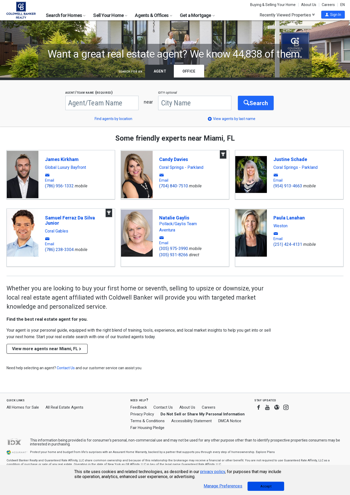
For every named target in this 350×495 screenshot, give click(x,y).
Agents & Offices (153, 15)
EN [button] (342, 5)
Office (189, 71)
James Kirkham (62, 159)
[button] (333, 15)
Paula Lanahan (289, 217)
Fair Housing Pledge (147, 427)
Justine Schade (290, 159)
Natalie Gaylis (174, 217)
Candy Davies (173, 159)
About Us (308, 5)
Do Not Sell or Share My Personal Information (202, 414)
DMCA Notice (229, 421)
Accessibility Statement (191, 421)
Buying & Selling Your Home (273, 5)
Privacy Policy (142, 414)
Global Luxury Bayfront (65, 167)
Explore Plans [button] (265, 452)
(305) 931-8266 (173, 254)
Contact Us (163, 407)
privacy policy (212, 471)
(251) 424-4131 (287, 244)
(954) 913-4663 (287, 185)
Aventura (167, 230)
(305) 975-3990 (173, 248)
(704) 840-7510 (173, 185)
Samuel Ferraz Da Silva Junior (70, 220)
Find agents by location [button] (113, 119)
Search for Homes (65, 15)
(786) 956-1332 (59, 185)
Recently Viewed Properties (287, 15)
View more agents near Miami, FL (47, 348)
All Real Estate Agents (64, 407)
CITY (167, 92)
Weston (280, 226)
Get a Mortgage (197, 15)
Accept (266, 486)
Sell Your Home (110, 15)
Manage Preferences (223, 486)
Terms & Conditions (147, 421)
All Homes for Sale (23, 407)
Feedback (138, 407)
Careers (328, 5)
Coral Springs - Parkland (181, 167)
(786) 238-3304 (59, 249)
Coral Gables (56, 231)
